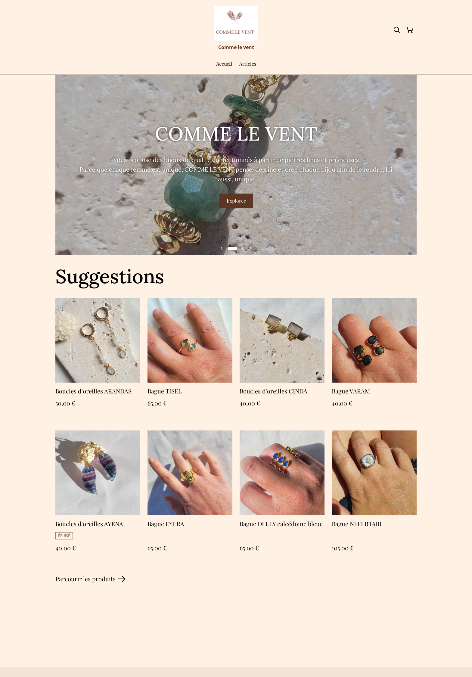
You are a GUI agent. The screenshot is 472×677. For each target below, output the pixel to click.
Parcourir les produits (90, 578)
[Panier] (410, 30)
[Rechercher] (396, 30)
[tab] (232, 248)
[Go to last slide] (221, 249)
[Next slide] (250, 249)
